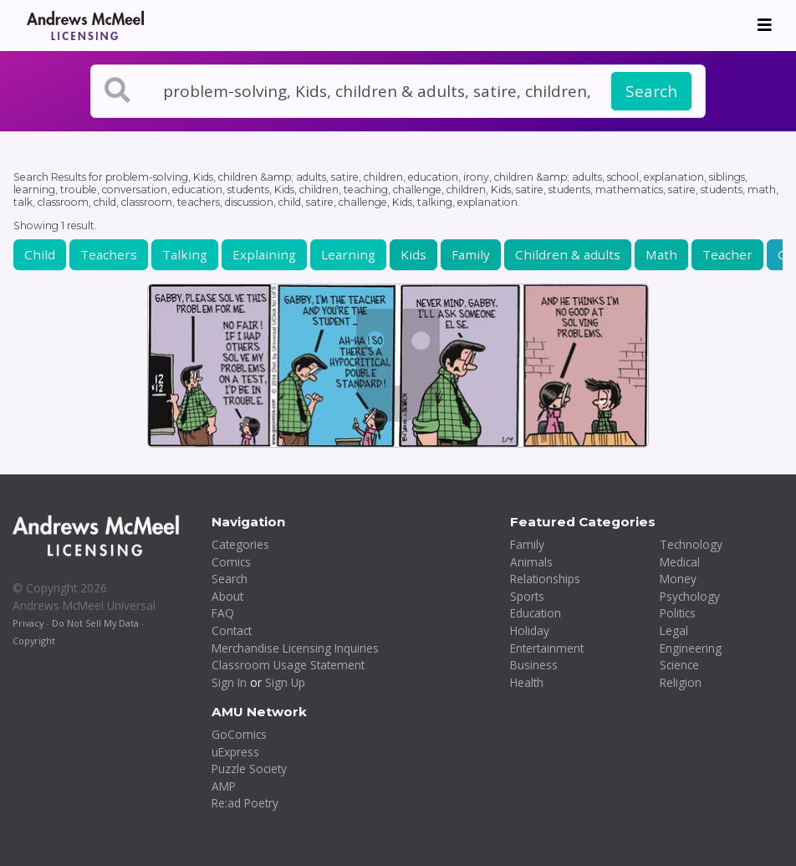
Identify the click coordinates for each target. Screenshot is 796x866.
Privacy (28, 623)
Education (535, 613)
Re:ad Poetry (245, 803)
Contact (232, 630)
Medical (680, 562)
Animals (531, 562)
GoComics (239, 734)
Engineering (691, 648)
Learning (348, 254)
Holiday (529, 630)
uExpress (235, 752)
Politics (678, 613)
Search (651, 91)
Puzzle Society (249, 768)
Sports (527, 596)
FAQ (223, 613)
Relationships (545, 579)
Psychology (690, 596)
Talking (184, 254)
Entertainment (547, 648)
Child (39, 254)
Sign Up (285, 682)
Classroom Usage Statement (288, 665)
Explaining (264, 254)
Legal (674, 630)
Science (679, 665)
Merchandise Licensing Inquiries (295, 648)
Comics (231, 562)
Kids (413, 254)
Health (526, 682)
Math (661, 254)
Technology (691, 544)
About (227, 596)
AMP (224, 786)
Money (678, 579)
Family (471, 254)
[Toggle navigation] (765, 25)
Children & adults (567, 254)
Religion (681, 682)
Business (534, 665)
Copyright (34, 640)
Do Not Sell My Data (95, 623)
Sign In (229, 682)
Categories (240, 544)
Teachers (108, 254)
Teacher (727, 254)
